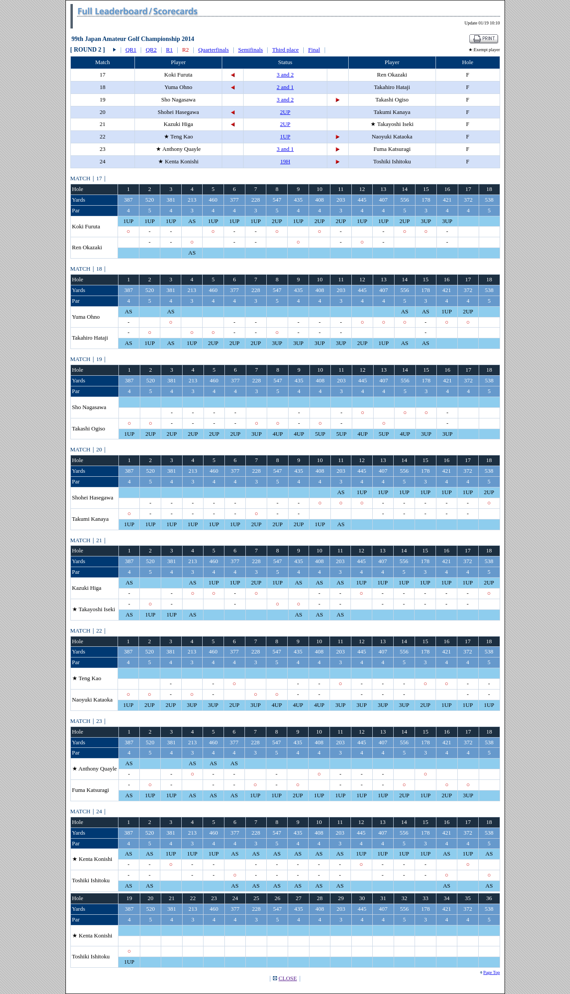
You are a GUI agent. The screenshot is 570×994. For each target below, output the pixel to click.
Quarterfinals (213, 49)
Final (314, 49)
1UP (285, 136)
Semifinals (250, 49)
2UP (285, 112)
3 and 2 (285, 74)
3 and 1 (285, 149)
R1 (169, 49)
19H (285, 161)
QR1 (131, 49)
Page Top (491, 972)
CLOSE (288, 978)
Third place (285, 49)
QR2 (151, 49)
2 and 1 (285, 87)
